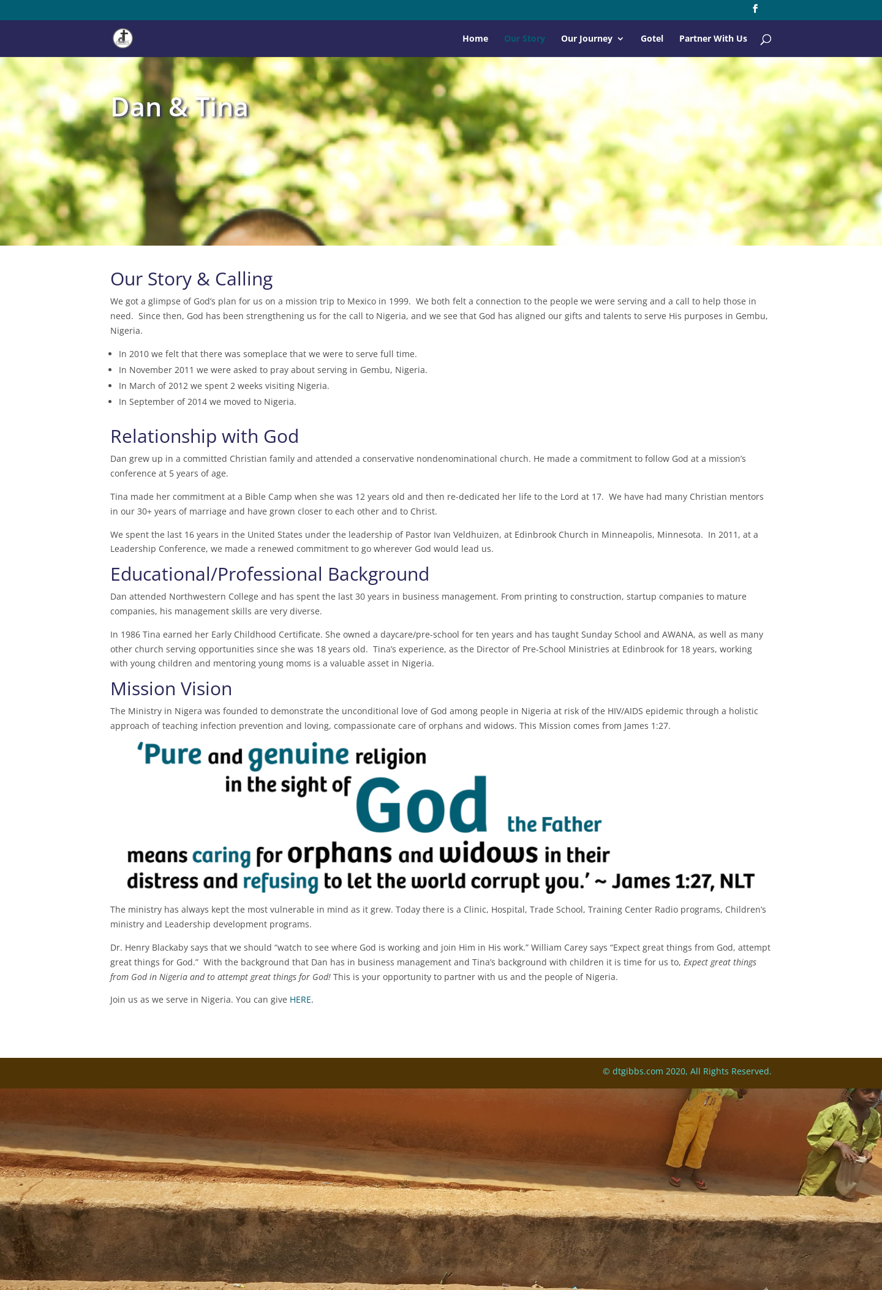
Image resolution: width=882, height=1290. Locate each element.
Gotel (652, 39)
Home (475, 39)
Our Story (524, 39)
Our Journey (586, 39)
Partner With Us (713, 39)
